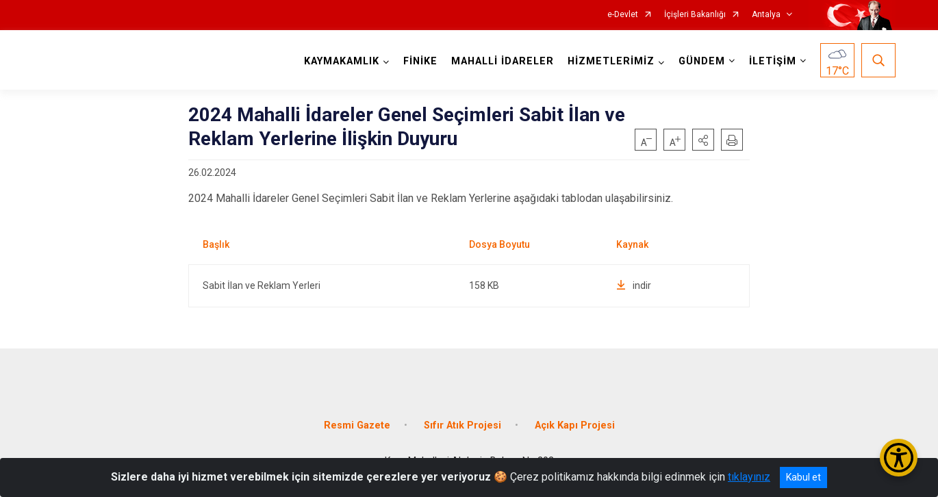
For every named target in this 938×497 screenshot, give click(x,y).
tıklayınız (749, 476)
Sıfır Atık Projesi (462, 425)
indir (633, 285)
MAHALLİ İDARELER (502, 61)
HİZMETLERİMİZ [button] (611, 61)
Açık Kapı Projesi (575, 425)
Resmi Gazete (357, 425)
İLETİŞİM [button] (772, 61)
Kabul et (803, 477)
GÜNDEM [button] (702, 61)
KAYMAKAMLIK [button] (341, 61)
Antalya (766, 14)
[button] (703, 140)
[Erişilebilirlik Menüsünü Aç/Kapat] (898, 457)
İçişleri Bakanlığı (695, 14)
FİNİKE (420, 61)
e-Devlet (622, 14)
